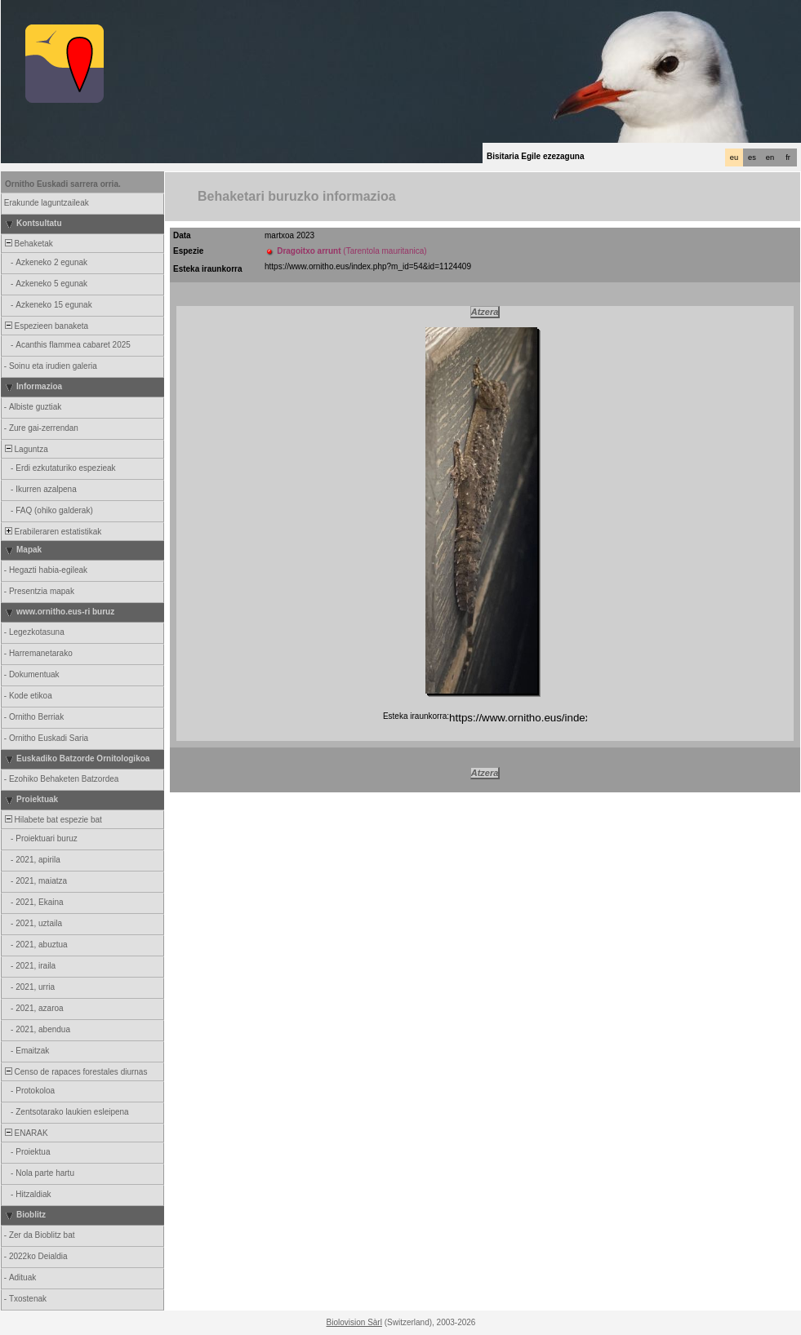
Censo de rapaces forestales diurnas (74, 1071)
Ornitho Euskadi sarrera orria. (63, 184)
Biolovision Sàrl (354, 1322)
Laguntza (25, 449)
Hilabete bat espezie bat (52, 819)
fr (787, 157)
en (770, 157)
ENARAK (25, 1133)
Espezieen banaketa (45, 326)
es (752, 157)
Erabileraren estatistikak (51, 531)
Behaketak (27, 243)
